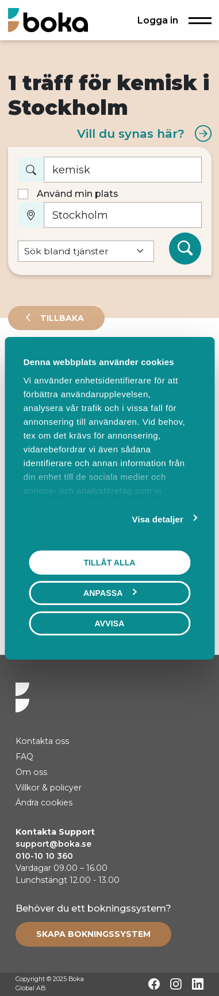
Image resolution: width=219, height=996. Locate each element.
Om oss (31, 772)
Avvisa (110, 622)
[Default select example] (85, 251)
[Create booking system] (93, 934)
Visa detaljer (157, 519)
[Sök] (185, 248)
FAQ (24, 756)
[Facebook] (154, 984)
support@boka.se (53, 844)
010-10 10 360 (44, 856)
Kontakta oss (42, 741)
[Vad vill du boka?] (122, 169)
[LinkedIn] (197, 984)
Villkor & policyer (49, 787)
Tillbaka (61, 318)
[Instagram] (176, 984)
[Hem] (48, 20)
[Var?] (122, 215)
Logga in (157, 20)
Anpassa (109, 592)
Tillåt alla (109, 562)
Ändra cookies (44, 802)
